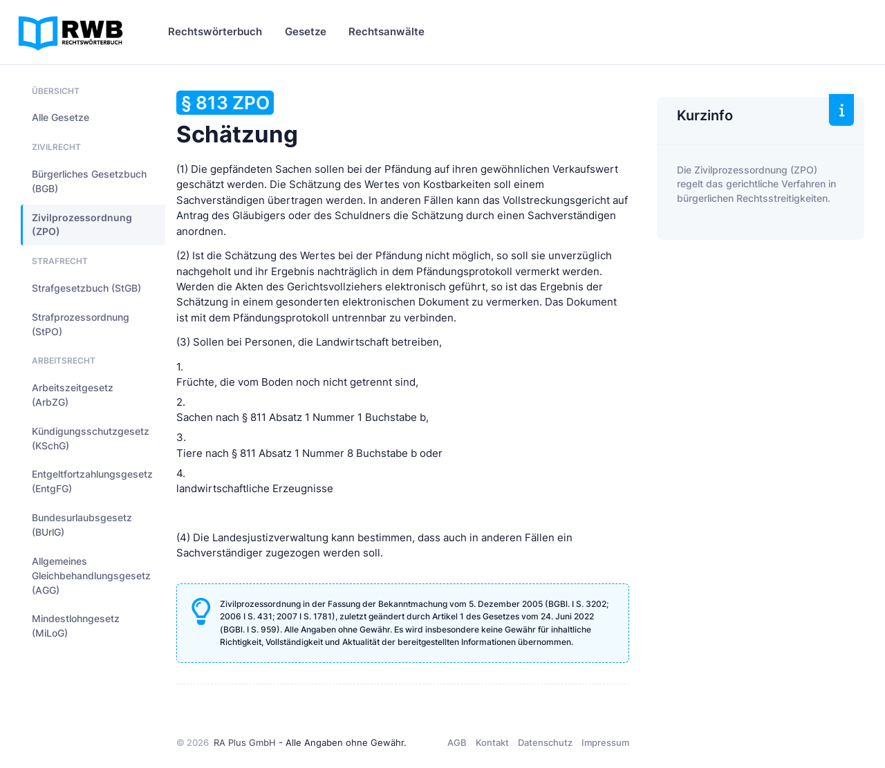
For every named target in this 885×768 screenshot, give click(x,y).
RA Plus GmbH (245, 742)
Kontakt (492, 742)
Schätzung (237, 119)
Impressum (605, 742)
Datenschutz (545, 742)
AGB (457, 742)
